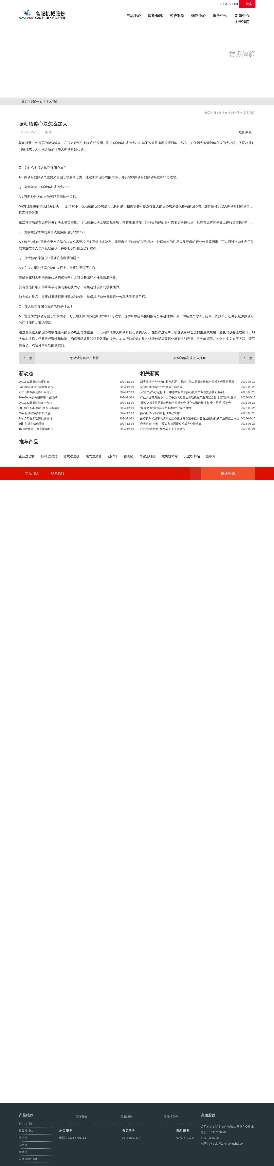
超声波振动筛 (246, 1161)
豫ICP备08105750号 (95, 1161)
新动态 (26, 474)
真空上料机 (26, 1114)
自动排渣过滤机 (29, 1149)
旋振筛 (23, 1128)
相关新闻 (150, 474)
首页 (26, 101)
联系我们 (57, 1088)
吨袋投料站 (26, 1121)
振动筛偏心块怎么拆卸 (214, 459)
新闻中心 (242, 16)
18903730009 (225, 4)
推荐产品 (28, 542)
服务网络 (236, 112)
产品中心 (135, 15)
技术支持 (224, 112)
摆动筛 (23, 1142)
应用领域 (155, 16)
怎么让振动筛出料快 (59, 459)
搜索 (247, 4)
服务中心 (220, 16)
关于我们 (242, 22)
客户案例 (177, 16)
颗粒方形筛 (229, 1161)
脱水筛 (23, 1135)
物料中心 (198, 16)
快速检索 (234, 1088)
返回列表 (246, 132)
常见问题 (53, 101)
